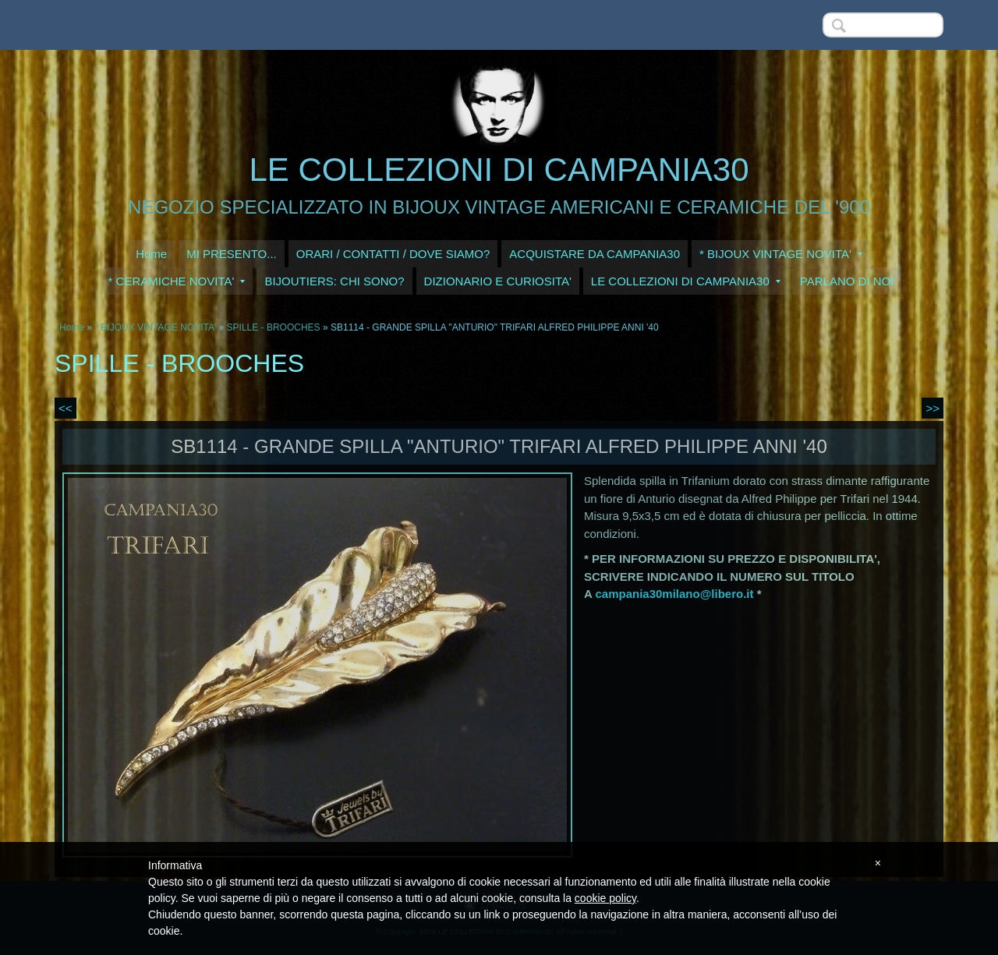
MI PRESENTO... (231, 253)
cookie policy (605, 898)
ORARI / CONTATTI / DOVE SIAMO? (393, 253)
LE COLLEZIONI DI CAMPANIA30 (498, 169)
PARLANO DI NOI (847, 281)
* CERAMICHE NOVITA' (177, 281)
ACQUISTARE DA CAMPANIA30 (594, 253)
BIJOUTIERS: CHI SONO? (334, 281)
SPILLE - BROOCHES (273, 327)
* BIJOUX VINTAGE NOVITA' (780, 253)
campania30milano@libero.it (674, 593)
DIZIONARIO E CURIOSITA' (498, 281)
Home (151, 253)
